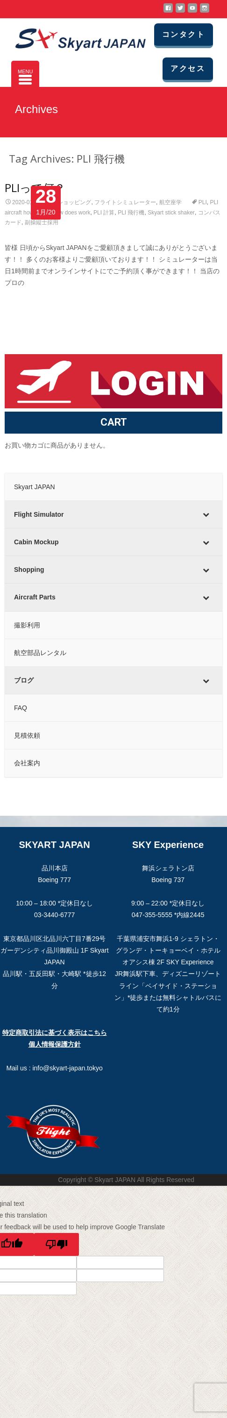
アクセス (187, 68)
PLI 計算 (103, 212)
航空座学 (170, 202)
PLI (203, 202)
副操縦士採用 (41, 222)
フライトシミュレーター (125, 202)
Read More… (25, 300)
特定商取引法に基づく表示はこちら (54, 1032)
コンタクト (183, 34)
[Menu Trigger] (25, 75)
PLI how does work (66, 212)
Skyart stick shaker (171, 212)
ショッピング (74, 202)
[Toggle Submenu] (206, 514)
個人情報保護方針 (54, 1044)
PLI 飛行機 (131, 212)
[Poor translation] (56, 1244)
